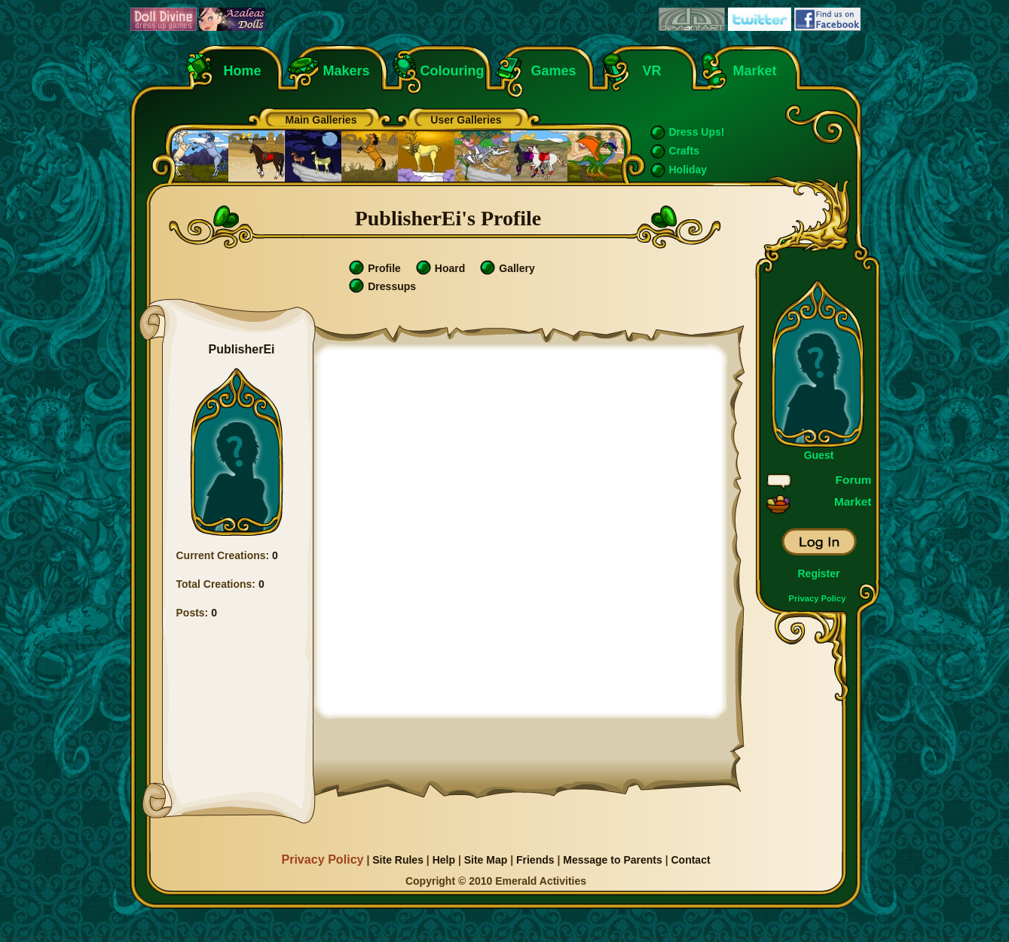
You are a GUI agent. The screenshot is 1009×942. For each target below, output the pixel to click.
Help (444, 860)
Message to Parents (612, 860)
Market (755, 70)
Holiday (688, 170)
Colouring (452, 70)
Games (553, 70)
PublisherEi (241, 349)
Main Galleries (321, 120)
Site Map (486, 860)
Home (242, 70)
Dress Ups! (697, 132)
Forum (854, 479)
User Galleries (465, 120)
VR (648, 70)
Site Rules (397, 860)
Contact (690, 860)
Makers (346, 70)
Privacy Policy (817, 598)
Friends (535, 860)
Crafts (684, 151)
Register (818, 573)
